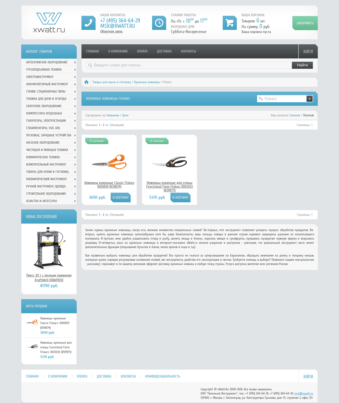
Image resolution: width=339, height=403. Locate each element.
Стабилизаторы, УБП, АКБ (43, 128)
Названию (113, 115)
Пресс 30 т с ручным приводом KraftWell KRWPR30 (49, 277)
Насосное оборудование (43, 143)
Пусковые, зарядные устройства (48, 135)
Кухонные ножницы (147, 82)
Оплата (142, 51)
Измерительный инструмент (46, 165)
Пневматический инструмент (46, 179)
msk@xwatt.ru (117, 26)
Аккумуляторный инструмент (47, 84)
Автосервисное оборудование (47, 62)
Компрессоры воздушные (44, 113)
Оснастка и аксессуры (41, 201)
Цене (125, 115)
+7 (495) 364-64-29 (120, 20)
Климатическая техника (43, 157)
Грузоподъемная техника (44, 70)
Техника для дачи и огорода (46, 99)
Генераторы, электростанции (46, 121)
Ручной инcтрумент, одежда (46, 186)
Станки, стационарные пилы (45, 92)
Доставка (164, 51)
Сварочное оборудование (43, 106)
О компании (118, 51)
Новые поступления (41, 216)
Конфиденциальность (162, 376)
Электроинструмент (39, 77)
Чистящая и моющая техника (47, 150)
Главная (92, 51)
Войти (308, 51)
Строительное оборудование (46, 194)
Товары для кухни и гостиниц (112, 82)
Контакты (188, 51)
